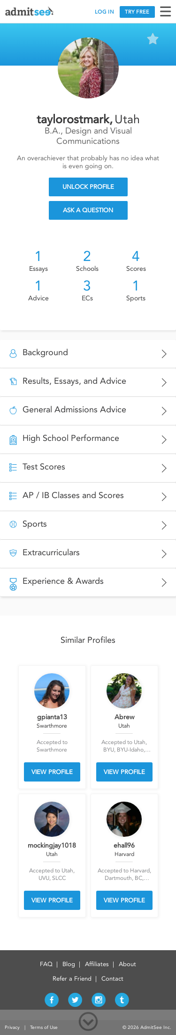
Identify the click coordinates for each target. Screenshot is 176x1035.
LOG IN (104, 12)
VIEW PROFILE (52, 771)
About (127, 964)
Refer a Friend (72, 978)
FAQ (46, 964)
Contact (112, 978)
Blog (68, 964)
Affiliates (97, 964)
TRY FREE (137, 12)
